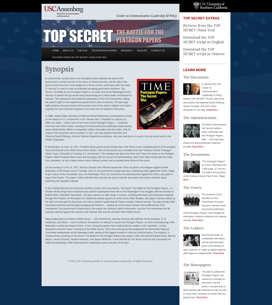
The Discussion (196, 77)
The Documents (196, 155)
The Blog (142, 50)
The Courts (192, 188)
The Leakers (193, 228)
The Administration (199, 118)
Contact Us (158, 50)
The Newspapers (197, 265)
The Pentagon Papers (104, 50)
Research (126, 50)
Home (56, 50)
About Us (68, 50)
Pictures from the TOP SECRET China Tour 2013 (80, 57)
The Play (82, 50)
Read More (213, 110)
